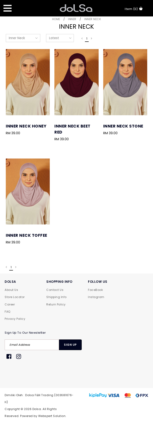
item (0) (134, 9)
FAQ (7, 312)
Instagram (96, 297)
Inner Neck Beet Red (72, 129)
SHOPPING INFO (59, 282)
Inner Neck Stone (123, 126)
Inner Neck (92, 19)
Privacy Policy (15, 319)
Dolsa (36, 409)
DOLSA (10, 282)
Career (10, 304)
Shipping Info (56, 297)
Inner (72, 19)
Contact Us (54, 290)
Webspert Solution (52, 416)
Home (56, 19)
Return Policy (56, 304)
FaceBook (95, 290)
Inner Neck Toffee (26, 235)
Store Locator (15, 297)
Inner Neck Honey (26, 126)
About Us (11, 290)
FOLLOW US (97, 282)
